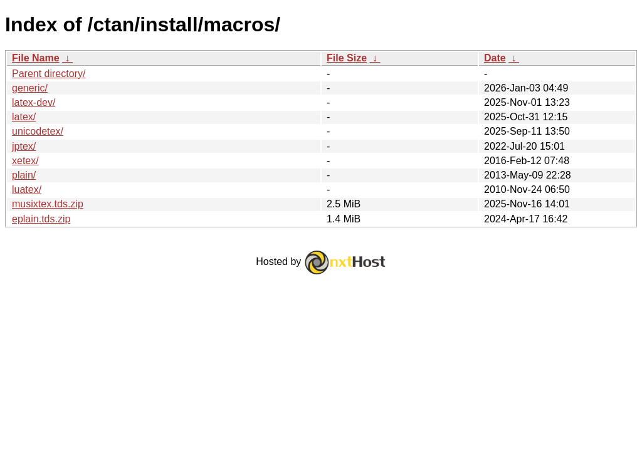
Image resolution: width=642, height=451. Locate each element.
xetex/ (25, 160)
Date (495, 58)
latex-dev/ (33, 102)
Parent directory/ (48, 73)
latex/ (24, 116)
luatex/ (26, 189)
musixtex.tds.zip (47, 204)
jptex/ (24, 146)
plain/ (24, 175)
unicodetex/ (37, 131)
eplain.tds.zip (41, 219)
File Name (36, 58)
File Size (347, 58)
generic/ (30, 88)
